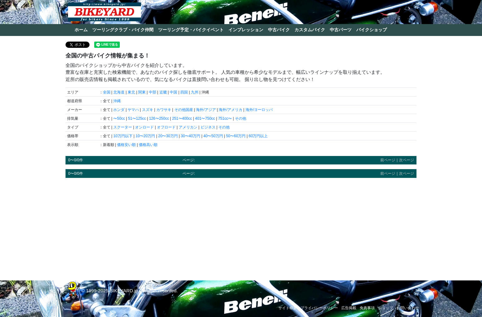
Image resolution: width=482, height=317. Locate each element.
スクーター (122, 127)
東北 (131, 92)
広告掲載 (348, 308)
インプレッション (245, 29)
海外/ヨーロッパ (259, 110)
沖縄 (117, 101)
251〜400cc (182, 118)
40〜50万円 (213, 136)
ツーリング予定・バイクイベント (191, 29)
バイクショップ (371, 29)
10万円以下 (122, 136)
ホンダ (118, 110)
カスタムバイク (310, 29)
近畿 (163, 92)
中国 (173, 92)
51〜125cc (137, 118)
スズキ (147, 110)
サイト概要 (287, 308)
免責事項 (367, 308)
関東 (142, 92)
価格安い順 (126, 145)
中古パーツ (341, 29)
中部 (152, 92)
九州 (194, 92)
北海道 (118, 92)
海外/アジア (206, 110)
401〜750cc (205, 118)
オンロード (144, 127)
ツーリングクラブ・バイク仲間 (122, 29)
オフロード (166, 127)
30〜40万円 (190, 136)
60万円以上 (258, 136)
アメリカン (188, 127)
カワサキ (163, 110)
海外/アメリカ (230, 110)
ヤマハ (133, 110)
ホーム (81, 29)
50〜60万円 (236, 136)
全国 (106, 92)
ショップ (385, 308)
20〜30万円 (168, 136)
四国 (184, 92)
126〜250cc (159, 118)
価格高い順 (148, 145)
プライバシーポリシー (319, 308)
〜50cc (119, 118)
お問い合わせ (408, 308)
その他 (240, 118)
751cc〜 (225, 118)
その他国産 (183, 110)
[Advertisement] (241, 226)
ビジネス (208, 127)
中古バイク (279, 29)
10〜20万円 (145, 136)
